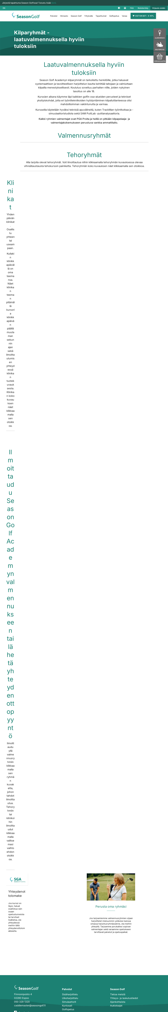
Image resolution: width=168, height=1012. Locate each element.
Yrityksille (88, 16)
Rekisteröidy (143, 8)
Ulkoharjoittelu (70, 998)
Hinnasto (64, 16)
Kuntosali (67, 1005)
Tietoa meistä (117, 994)
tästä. (54, 3)
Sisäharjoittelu (70, 994)
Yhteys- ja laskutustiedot (124, 998)
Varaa (124, 16)
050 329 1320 (22, 1001)
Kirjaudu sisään (158, 8)
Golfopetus (114, 16)
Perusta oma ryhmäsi (110, 906)
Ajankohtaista (117, 1001)
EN (4, 8)
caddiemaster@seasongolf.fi (30, 1005)
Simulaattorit (69, 1001)
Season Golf (76, 16)
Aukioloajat (116, 1005)
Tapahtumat (101, 16)
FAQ (132, 8)
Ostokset (143, 16)
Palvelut (53, 16)
